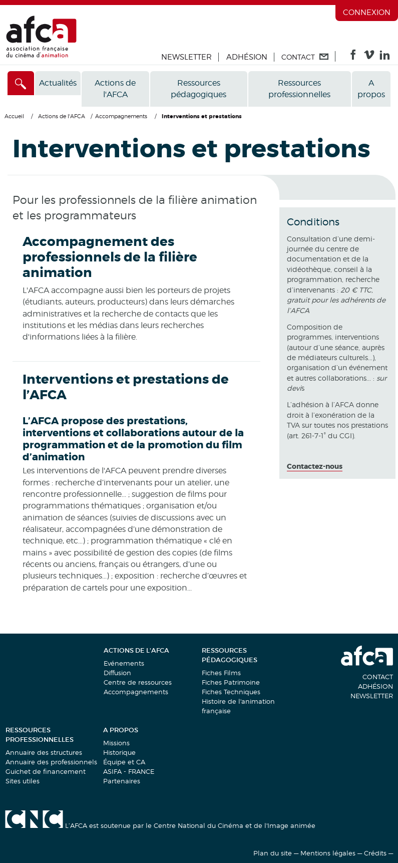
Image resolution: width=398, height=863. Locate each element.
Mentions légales (327, 853)
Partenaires (121, 781)
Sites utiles (23, 781)
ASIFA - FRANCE (128, 771)
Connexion (366, 12)
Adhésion (246, 57)
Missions (116, 743)
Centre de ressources (138, 682)
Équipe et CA (124, 762)
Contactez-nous (314, 466)
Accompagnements (136, 692)
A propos (371, 88)
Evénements (124, 663)
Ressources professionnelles (299, 88)
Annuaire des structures (44, 752)
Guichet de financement (46, 771)
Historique (119, 752)
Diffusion (117, 673)
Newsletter (186, 57)
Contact (377, 677)
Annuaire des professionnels (51, 762)
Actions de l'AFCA (115, 88)
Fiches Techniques (231, 692)
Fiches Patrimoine (231, 682)
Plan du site (272, 853)
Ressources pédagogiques (198, 88)
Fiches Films (221, 673)
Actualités (58, 83)
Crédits (375, 853)
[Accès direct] (21, 83)
